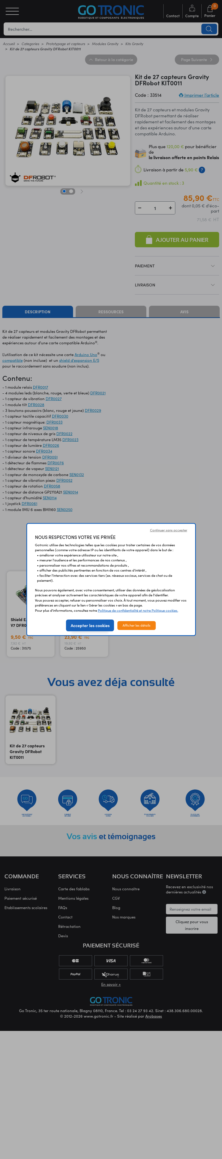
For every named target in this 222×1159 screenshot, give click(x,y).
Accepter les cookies (90, 625)
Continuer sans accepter (168, 530)
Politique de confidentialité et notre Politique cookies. (138, 610)
